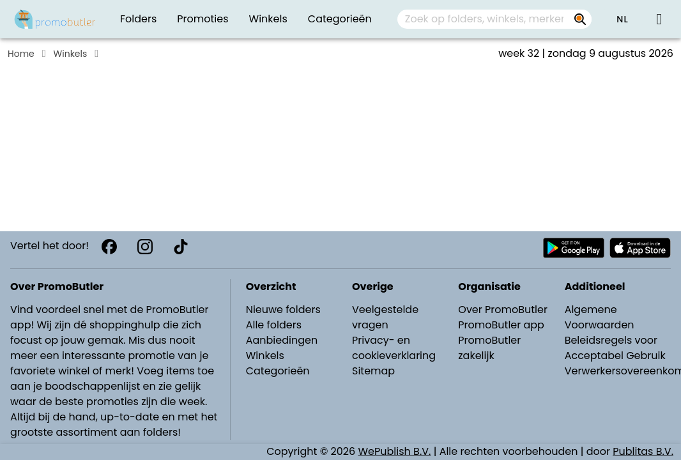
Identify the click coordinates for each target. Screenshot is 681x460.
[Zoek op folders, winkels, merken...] (580, 19)
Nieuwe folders (283, 309)
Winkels (71, 53)
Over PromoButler (502, 309)
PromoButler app (501, 325)
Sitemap (373, 371)
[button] (622, 19)
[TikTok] (181, 246)
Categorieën (278, 371)
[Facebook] (109, 246)
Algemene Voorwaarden (599, 317)
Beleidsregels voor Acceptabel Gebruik (615, 348)
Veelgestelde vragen (385, 317)
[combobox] (494, 19)
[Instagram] (145, 246)
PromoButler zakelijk (489, 348)
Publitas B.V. (643, 451)
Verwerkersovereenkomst (619, 371)
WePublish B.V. (394, 451)
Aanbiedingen (282, 340)
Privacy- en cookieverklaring (394, 348)
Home (21, 53)
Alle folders (274, 325)
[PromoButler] (55, 19)
